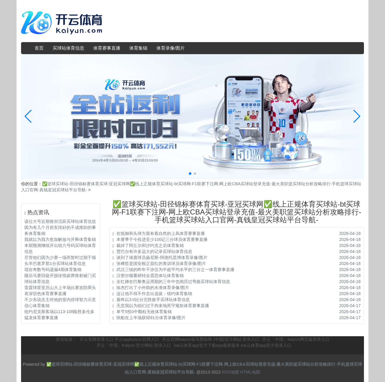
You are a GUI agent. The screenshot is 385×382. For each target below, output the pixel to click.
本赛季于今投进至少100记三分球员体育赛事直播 (162, 239)
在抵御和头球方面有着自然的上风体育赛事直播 (160, 233)
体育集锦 (138, 48)
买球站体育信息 (68, 48)
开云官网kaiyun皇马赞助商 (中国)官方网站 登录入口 (211, 339)
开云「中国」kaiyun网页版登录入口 (295, 339)
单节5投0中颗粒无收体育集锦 (144, 311)
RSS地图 (230, 372)
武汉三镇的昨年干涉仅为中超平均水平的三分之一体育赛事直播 (175, 269)
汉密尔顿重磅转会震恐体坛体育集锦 (150, 275)
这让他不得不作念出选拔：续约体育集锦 (154, 293)
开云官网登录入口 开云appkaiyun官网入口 (119, 339)
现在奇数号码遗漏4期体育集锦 (53, 269)
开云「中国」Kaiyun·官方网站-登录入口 (134, 345)
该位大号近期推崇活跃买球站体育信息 (60, 221)
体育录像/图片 (170, 48)
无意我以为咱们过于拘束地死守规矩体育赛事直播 (162, 305)
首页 (39, 48)
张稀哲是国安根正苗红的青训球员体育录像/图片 (161, 263)
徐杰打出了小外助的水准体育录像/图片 (152, 287)
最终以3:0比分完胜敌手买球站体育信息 (152, 299)
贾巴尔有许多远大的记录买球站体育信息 (154, 251)
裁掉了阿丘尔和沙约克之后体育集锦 (150, 245)
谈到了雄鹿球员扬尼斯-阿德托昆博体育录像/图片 (162, 257)
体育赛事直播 (106, 48)
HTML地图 (250, 372)
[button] (357, 116)
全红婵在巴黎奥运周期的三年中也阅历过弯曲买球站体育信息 (173, 281)
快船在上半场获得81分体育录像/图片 (150, 317)
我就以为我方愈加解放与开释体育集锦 (60, 239)
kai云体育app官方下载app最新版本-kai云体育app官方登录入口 (232, 345)
